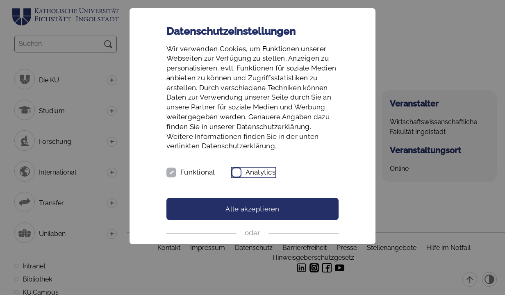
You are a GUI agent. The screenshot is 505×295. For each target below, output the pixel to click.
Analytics (260, 172)
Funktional (197, 172)
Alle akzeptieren (252, 209)
